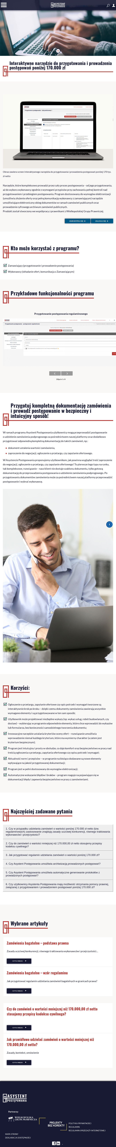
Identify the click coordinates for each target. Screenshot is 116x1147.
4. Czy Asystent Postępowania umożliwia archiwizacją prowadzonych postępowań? (53, 863)
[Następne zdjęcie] (67, 373)
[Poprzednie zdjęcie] (55, 373)
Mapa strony (11, 1134)
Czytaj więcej (17, 961)
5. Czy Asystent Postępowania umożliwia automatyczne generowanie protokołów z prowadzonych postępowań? (53, 874)
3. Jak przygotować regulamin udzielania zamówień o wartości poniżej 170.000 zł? (53, 854)
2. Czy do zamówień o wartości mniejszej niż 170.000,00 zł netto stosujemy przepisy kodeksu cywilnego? (54, 844)
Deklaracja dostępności (18, 1138)
